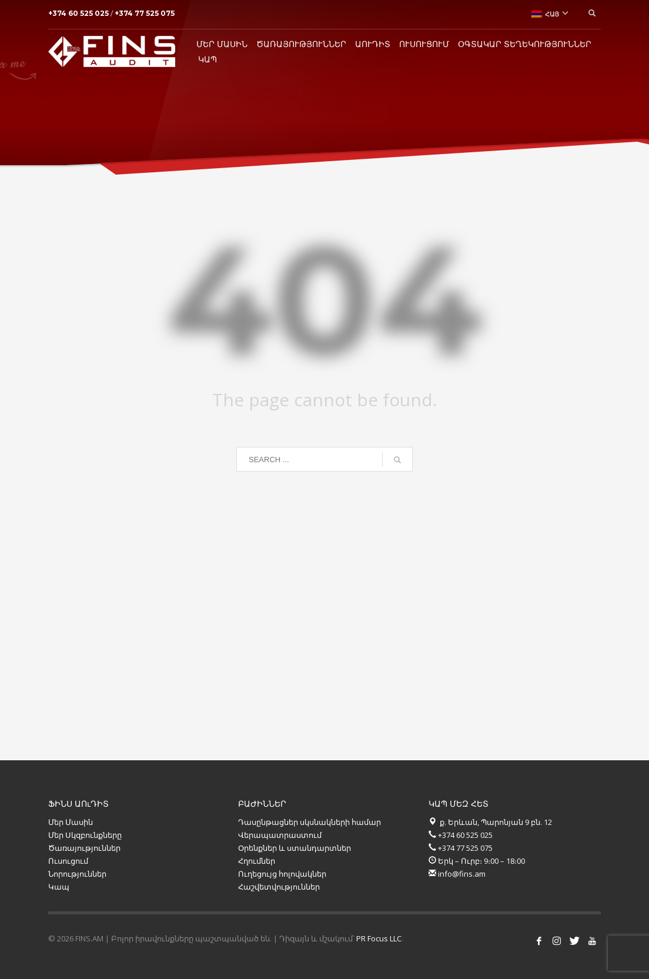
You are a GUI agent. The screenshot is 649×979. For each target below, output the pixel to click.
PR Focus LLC (379, 938)
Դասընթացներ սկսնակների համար (309, 822)
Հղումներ (256, 861)
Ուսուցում (68, 861)
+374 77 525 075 (145, 13)
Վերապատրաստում (280, 835)
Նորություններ (78, 873)
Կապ (58, 886)
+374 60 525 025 (79, 13)
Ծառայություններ (84, 848)
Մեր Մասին (70, 822)
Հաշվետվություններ (279, 886)
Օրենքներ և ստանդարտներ (294, 848)
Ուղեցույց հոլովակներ (282, 873)
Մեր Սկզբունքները (85, 835)
